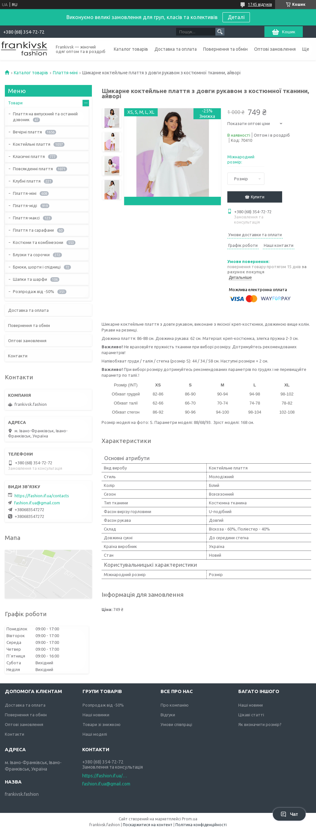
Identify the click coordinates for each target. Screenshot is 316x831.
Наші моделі (95, 734)
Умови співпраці (176, 724)
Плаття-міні (65, 72)
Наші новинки (96, 714)
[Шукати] (219, 32)
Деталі (236, 17)
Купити (257, 197)
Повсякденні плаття (33, 168)
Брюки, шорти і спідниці (37, 267)
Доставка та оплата (175, 49)
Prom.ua (189, 819)
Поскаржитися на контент (148, 825)
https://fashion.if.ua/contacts (42, 495)
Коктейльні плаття (31, 144)
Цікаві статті (251, 714)
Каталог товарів (131, 49)
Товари (15, 102)
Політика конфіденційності (201, 825)
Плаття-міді (25, 205)
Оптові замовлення (275, 49)
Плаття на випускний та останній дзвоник (45, 116)
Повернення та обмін (225, 49)
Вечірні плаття (27, 132)
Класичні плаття (29, 156)
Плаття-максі (26, 218)
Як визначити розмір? (259, 724)
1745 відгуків (260, 4)
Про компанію (175, 705)
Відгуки (168, 714)
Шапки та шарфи (30, 279)
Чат (289, 814)
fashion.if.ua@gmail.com (37, 502)
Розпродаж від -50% (33, 291)
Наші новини (250, 705)
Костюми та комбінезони (38, 242)
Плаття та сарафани (33, 230)
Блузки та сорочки (31, 254)
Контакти (17, 355)
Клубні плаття (27, 181)
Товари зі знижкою (102, 724)
